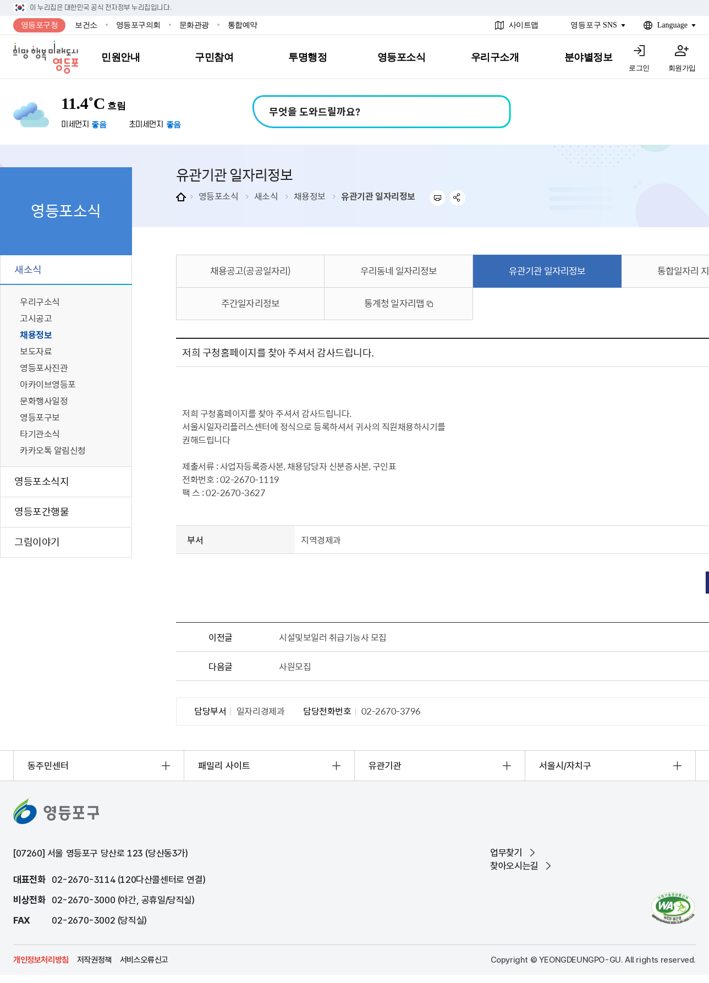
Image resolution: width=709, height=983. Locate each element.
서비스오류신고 (144, 960)
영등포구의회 (138, 25)
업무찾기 (506, 852)
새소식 (266, 195)
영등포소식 (219, 195)
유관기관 (385, 765)
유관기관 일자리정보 (378, 195)
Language (672, 25)
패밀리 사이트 (224, 765)
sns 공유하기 (458, 198)
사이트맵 (523, 25)
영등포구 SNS (593, 25)
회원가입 (682, 68)
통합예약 (242, 25)
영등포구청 (39, 25)
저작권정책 (94, 960)
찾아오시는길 (514, 865)
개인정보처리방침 (41, 960)
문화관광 (194, 25)
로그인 (639, 68)
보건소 (86, 25)
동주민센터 (48, 765)
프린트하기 (438, 198)
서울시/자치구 (565, 765)
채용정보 (310, 195)
